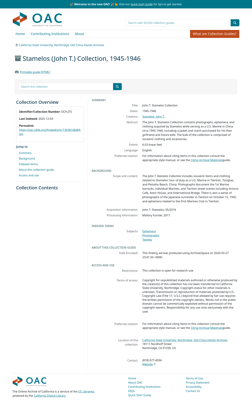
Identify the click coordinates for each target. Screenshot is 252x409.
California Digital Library (49, 396)
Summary (25, 153)
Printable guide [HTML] (35, 72)
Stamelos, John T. (153, 117)
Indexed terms (28, 164)
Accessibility (194, 387)
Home (20, 34)
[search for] (178, 22)
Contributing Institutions (50, 34)
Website (147, 364)
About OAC (135, 382)
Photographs (150, 235)
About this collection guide (36, 170)
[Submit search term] (235, 22)
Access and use (29, 175)
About (79, 34)
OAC (37, 19)
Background (27, 158)
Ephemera (149, 231)
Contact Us (193, 391)
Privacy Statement (198, 382)
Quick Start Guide (139, 395)
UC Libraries (86, 391)
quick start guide (142, 4)
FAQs (131, 391)
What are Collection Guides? (214, 34)
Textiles (147, 240)
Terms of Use (194, 378)
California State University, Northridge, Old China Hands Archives (61, 45)
